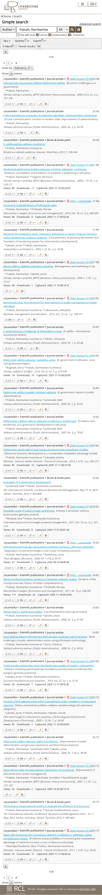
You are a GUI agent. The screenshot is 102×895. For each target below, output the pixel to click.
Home (7, 16)
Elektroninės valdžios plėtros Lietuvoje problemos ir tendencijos (39, 421)
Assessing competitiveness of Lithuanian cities (30, 205)
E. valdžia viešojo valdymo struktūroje (24, 144)
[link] (4, 63)
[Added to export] (46, 104)
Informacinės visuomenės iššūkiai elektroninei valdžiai (34, 83)
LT (8, 103)
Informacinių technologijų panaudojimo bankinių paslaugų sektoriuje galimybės (48, 547)
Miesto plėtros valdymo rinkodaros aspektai (28, 266)
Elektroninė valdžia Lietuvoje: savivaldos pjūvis (29, 360)
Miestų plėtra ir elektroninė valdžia (22, 611)
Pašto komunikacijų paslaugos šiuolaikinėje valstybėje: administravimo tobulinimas (50, 115)
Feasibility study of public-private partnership (29, 510)
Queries (21, 40)
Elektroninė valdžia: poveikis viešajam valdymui (29, 392)
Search (18, 16)
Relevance (22, 67)
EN (20, 103)
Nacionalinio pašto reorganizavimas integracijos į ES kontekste (38, 770)
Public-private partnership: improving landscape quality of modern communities (48, 665)
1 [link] (8, 63)
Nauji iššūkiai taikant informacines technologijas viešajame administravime (45, 636)
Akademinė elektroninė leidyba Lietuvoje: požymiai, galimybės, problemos (45, 169)
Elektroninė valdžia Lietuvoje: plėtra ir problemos (30, 741)
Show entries (12, 73)
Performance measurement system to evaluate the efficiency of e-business (46, 806)
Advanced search (90, 24)
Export (38, 40)
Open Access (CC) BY (81, 79)
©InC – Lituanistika (80, 201)
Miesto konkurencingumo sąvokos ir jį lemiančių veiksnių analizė (40, 579)
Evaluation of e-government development (27, 482)
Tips (5, 40)
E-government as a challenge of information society (32, 331)
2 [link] (12, 63)
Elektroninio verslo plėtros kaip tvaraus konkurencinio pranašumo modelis (45, 449)
